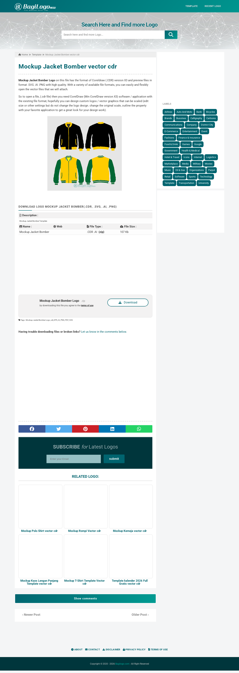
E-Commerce (174, 131)
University (206, 183)
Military (199, 163)
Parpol (214, 169)
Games (189, 144)
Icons (189, 157)
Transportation (189, 183)
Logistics (214, 157)
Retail (170, 176)
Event (207, 131)
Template (172, 183)
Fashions (172, 137)
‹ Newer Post (29, 617)
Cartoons (213, 118)
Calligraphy (199, 118)
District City (210, 124)
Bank (201, 111)
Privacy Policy (134, 652)
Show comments (84, 601)
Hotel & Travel (174, 157)
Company (194, 124)
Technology (209, 176)
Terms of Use (158, 652)
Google (200, 144)
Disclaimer (111, 652)
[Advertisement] (84, 264)
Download (128, 302)
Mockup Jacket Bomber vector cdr (65, 66)
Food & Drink (174, 144)
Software (182, 176)
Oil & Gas (183, 169)
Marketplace (173, 163)
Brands (171, 118)
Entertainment (192, 131)
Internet (200, 157)
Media (188, 163)
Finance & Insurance (192, 137)
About (77, 652)
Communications (176, 124)
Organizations (199, 169)
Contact (92, 652)
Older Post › (141, 617)
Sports (194, 176)
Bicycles (213, 111)
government (173, 150)
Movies (211, 163)
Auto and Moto (187, 111)
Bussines (184, 118)
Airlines (171, 111)
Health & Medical (193, 150)
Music (170, 169)
